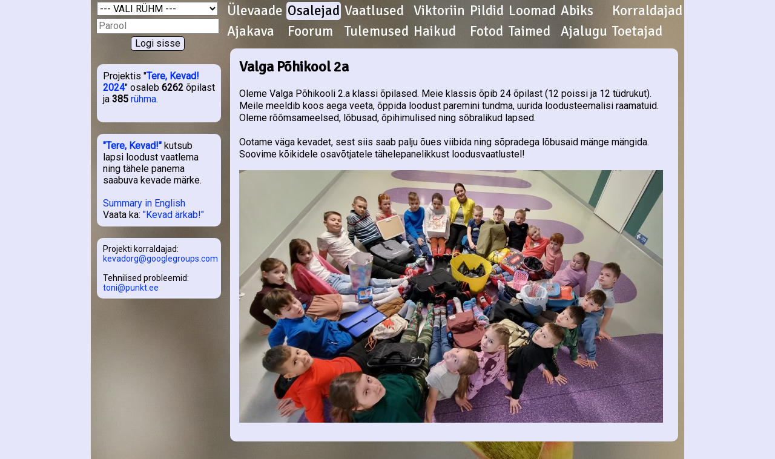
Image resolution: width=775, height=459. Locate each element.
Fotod (486, 31)
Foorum (310, 31)
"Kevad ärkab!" (173, 214)
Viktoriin (439, 10)
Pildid (487, 10)
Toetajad (637, 31)
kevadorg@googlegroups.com (160, 258)
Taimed (529, 31)
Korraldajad (647, 10)
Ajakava (250, 31)
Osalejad (314, 10)
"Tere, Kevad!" (132, 145)
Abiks (577, 10)
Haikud (435, 31)
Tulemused (377, 31)
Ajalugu (584, 31)
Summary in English (144, 203)
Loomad (532, 10)
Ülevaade (255, 10)
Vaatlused (374, 10)
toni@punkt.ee (131, 287)
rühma (143, 99)
